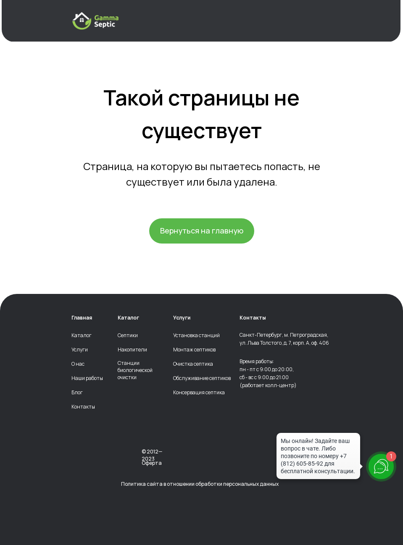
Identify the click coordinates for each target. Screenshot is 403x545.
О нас (77, 364)
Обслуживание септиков (202, 378)
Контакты (83, 407)
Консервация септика (199, 393)
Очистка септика (193, 364)
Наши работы (87, 378)
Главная (81, 318)
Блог (77, 393)
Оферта (152, 462)
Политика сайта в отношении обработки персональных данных (200, 483)
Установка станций (196, 335)
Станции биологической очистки (135, 370)
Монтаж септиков (194, 350)
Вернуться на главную (201, 230)
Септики (128, 335)
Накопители (132, 349)
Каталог (81, 335)
